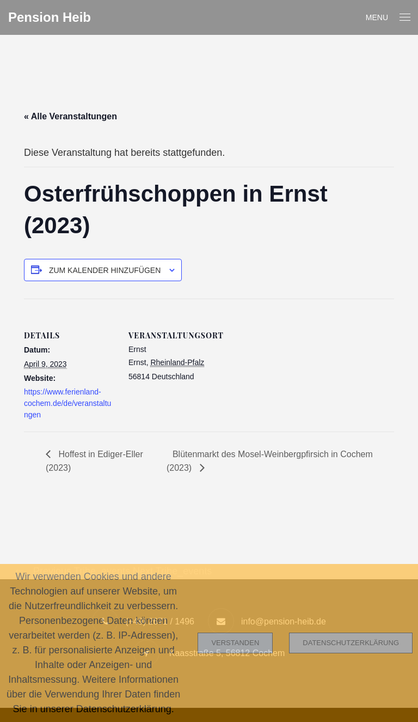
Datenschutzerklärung (351, 643)
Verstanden (235, 643)
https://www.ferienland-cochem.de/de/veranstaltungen (67, 403)
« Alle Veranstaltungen (70, 116)
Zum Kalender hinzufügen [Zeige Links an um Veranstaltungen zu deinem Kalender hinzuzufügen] (105, 270)
